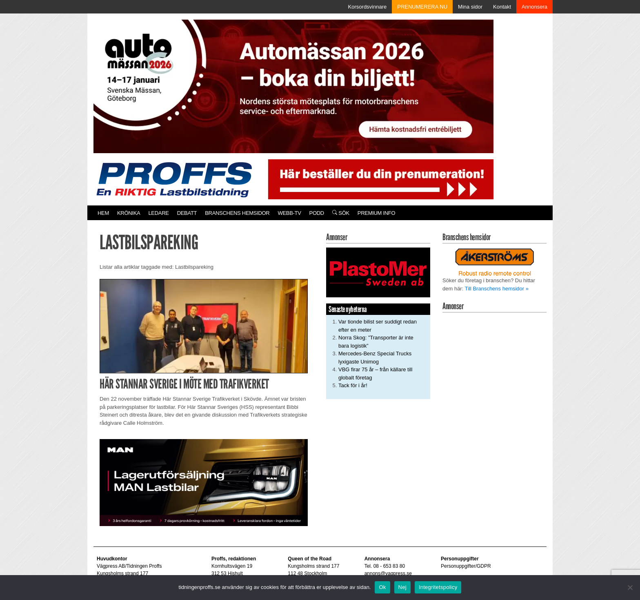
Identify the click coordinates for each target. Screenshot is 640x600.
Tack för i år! (352, 385)
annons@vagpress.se (388, 573)
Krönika (128, 213)
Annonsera (534, 7)
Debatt (187, 213)
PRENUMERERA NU (422, 7)
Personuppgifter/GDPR (466, 566)
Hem (103, 213)
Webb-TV (289, 213)
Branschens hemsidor (237, 213)
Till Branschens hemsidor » (497, 289)
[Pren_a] (378, 179)
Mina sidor (470, 7)
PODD (316, 213)
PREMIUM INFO (376, 213)
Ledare (158, 213)
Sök (340, 213)
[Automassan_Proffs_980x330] (293, 86)
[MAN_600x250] (204, 482)
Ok (382, 587)
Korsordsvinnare (367, 7)
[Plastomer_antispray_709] (378, 272)
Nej (402, 587)
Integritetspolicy (438, 587)
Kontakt (502, 7)
